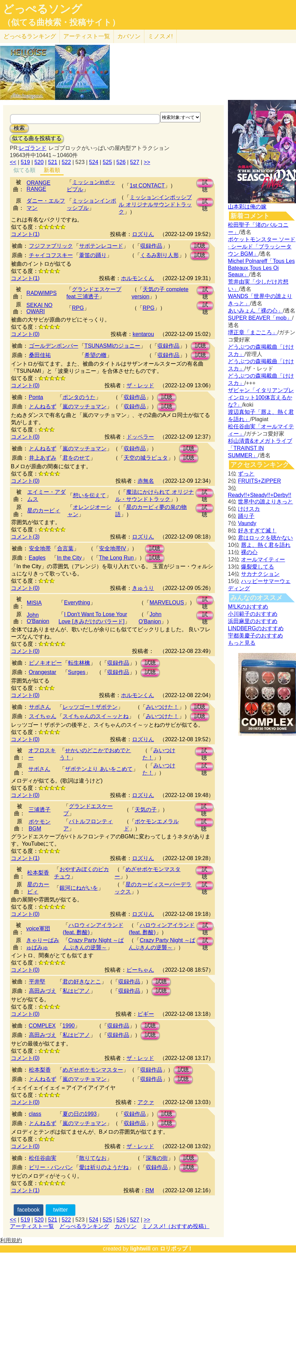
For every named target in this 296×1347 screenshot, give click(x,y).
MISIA (34, 603)
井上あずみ (42, 458)
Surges (77, 672)
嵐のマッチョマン (85, 406)
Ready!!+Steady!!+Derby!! (259, 495)
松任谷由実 (42, 1158)
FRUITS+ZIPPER (259, 481)
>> (147, 162)
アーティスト (86, 36)
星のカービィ (43, 510)
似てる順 (24, 170)
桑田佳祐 (40, 355)
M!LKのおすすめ (248, 607)
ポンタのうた (79, 397)
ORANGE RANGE (38, 186)
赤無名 (146, 481)
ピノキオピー (45, 663)
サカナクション (260, 574)
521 (52, 162)
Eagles (37, 558)
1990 (69, 1026)
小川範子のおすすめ (252, 614)
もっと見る (241, 643)
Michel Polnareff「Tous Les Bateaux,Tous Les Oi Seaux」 (261, 267)
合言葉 (65, 548)
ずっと (246, 474)
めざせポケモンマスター (93, 1070)
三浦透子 (40, 810)
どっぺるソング (42, 9)
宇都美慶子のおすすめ (255, 636)
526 (121, 162)
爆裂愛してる (257, 567)
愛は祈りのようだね (104, 1167)
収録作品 (151, 246)
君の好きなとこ (82, 981)
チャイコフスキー (51, 255)
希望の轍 (96, 355)
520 (39, 162)
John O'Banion (38, 618)
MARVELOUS (167, 602)
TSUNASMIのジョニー (113, 346)
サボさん (40, 707)
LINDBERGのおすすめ (256, 628)
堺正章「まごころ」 (252, 332)
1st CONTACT (147, 185)
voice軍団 (38, 928)
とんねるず (42, 406)
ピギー (146, 1014)
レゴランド (32, 148)
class (35, 1114)
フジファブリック (51, 246)
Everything (77, 602)
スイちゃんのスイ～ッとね (96, 716)
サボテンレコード (101, 246)
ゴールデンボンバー (53, 346)
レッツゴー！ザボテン (90, 707)
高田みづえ (42, 991)
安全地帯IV (112, 548)
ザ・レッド (140, 385)
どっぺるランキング (84, 1226)
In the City (69, 558)
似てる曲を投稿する (37, 138)
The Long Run (116, 558)
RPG (78, 308)
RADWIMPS (41, 293)
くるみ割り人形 (159, 255)
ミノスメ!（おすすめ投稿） (175, 1226)
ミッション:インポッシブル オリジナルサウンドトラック (155, 204)
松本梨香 (38, 873)
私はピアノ (76, 991)
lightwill (140, 1249)
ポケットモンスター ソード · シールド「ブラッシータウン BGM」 (261, 246)
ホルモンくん (137, 278)
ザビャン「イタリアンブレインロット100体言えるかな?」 (261, 397)
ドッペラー (140, 437)
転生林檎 (79, 663)
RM (149, 1190)
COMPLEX (42, 1026)
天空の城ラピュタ (146, 458)
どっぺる (29, 36)
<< (13, 162)
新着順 (52, 170)
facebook (28, 1210)
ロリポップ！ (176, 1249)
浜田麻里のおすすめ (252, 621)
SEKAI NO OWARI (39, 308)
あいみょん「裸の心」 (255, 311)
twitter (60, 1210)
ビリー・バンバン (51, 1167)
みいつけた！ (162, 707)
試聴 (205, 183)
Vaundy (247, 523)
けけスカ (249, 509)
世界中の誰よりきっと (265, 501)
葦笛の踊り (93, 255)
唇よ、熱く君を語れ (265, 545)
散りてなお (93, 1158)
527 (134, 162)
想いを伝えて (89, 495)
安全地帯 (40, 548)
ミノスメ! (160, 36)
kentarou (143, 334)
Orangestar (42, 672)
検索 (19, 128)
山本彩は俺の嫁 (247, 207)
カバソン (129, 36)
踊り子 (246, 516)
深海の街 (157, 1158)
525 (107, 162)
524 (93, 162)
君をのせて (76, 458)
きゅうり (143, 588)
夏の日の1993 (80, 1114)
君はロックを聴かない (265, 538)
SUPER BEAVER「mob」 (260, 318)
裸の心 (249, 552)
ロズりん (143, 234)
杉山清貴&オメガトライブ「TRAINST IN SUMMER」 (260, 448)
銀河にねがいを (78, 888)
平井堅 (37, 981)
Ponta (36, 397)
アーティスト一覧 (32, 1226)
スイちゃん (42, 716)
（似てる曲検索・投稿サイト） (61, 22)
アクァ (146, 1102)
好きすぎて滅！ (257, 530)
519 (25, 162)
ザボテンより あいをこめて (98, 769)
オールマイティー (263, 559)
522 (66, 162)
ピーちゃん (140, 970)
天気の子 (146, 810)
